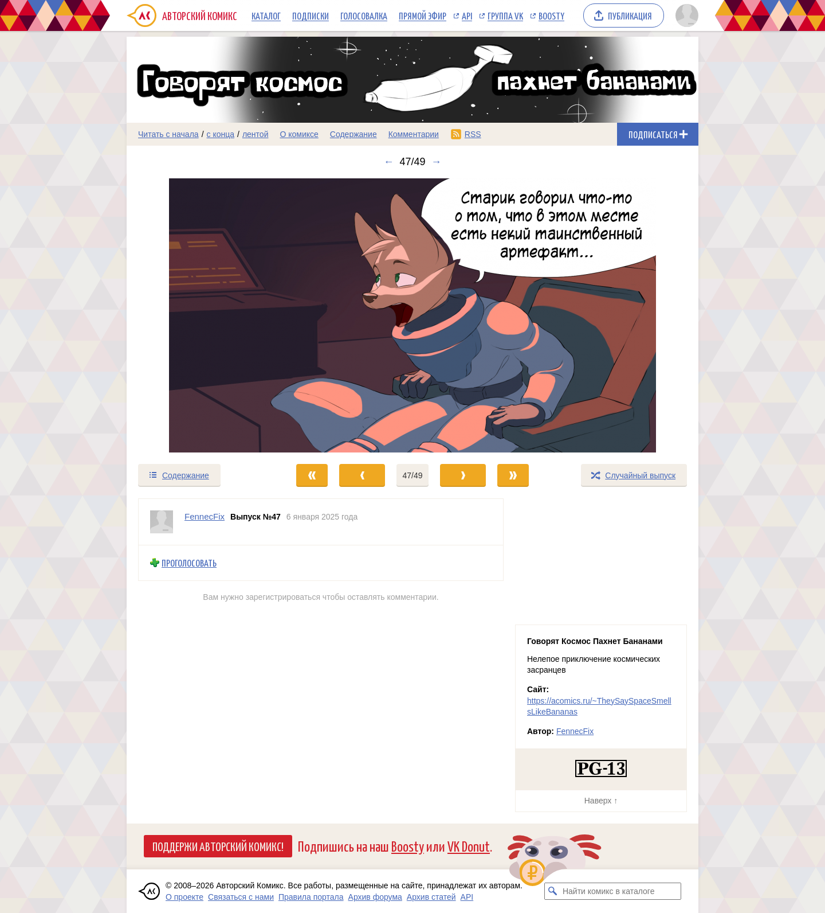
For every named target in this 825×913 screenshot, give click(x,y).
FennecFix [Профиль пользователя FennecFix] (204, 516)
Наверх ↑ (601, 800)
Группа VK (505, 15)
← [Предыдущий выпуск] (388, 161)
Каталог (266, 15)
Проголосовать (189, 563)
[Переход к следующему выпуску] (412, 315)
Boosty (551, 15)
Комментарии (413, 134)
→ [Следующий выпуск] (436, 161)
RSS (473, 134)
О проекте (184, 897)
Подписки (310, 15)
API (467, 15)
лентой (255, 134)
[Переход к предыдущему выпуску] (198, 315)
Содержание (353, 134)
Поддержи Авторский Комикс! (218, 845)
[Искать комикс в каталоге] (553, 891)
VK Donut (468, 846)
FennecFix (575, 731)
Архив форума (375, 897)
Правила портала (311, 897)
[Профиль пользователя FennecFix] (161, 521)
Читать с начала (168, 134)
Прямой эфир (422, 15)
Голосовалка (363, 15)
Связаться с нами (241, 897)
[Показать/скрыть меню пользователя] (684, 15)
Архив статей (431, 897)
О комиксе (299, 134)
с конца (221, 134)
